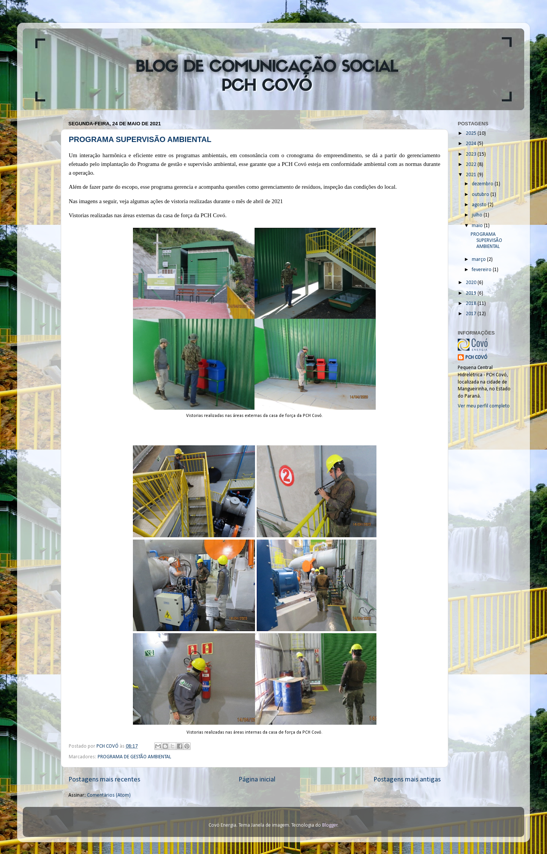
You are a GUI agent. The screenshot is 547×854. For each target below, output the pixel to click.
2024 (471, 143)
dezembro (483, 184)
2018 (471, 303)
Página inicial (257, 779)
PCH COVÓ (476, 357)
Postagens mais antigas (407, 779)
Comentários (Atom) (109, 795)
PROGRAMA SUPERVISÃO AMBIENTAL (140, 139)
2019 (471, 293)
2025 (471, 133)
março (479, 259)
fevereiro (482, 269)
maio (478, 225)
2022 (471, 164)
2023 (471, 154)
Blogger (330, 825)
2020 (471, 282)
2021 (471, 174)
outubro (481, 194)
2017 (471, 313)
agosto (480, 204)
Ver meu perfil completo (484, 406)
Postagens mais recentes (104, 779)
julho (478, 215)
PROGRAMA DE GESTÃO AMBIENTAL (134, 757)
